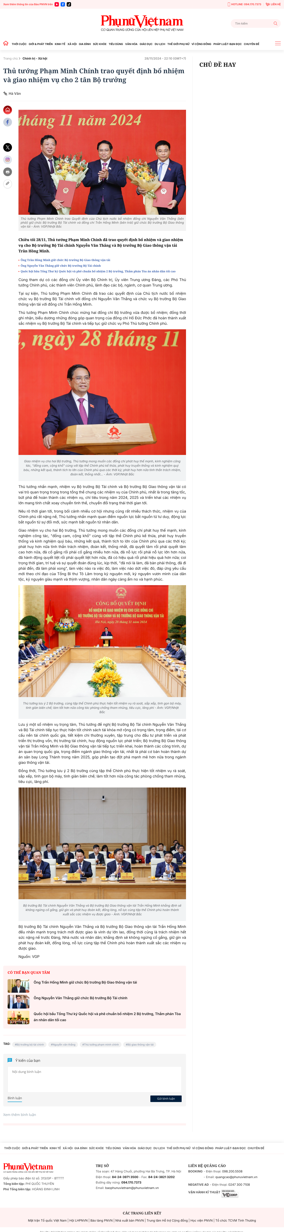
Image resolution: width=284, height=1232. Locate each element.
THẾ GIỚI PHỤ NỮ (178, 44)
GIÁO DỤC (146, 44)
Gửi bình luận (166, 1098)
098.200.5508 (232, 1171)
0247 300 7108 (239, 1185)
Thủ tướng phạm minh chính (101, 1044)
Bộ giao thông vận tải (141, 1044)
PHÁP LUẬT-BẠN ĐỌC (227, 44)
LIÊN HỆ (273, 4)
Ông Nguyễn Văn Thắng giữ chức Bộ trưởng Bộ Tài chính (61, 266)
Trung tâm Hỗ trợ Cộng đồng (167, 1220)
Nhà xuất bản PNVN (129, 1220)
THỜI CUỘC (19, 44)
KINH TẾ (60, 44)
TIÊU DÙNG (116, 44)
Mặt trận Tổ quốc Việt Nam (47, 1220)
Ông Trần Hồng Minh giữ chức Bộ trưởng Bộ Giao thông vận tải (65, 260)
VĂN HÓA (131, 44)
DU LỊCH (160, 44)
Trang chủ (10, 58)
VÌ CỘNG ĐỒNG (201, 44)
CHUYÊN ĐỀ (251, 44)
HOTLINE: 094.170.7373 (244, 4)
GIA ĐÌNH (85, 44)
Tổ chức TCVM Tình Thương (235, 1220)
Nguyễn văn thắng (64, 1044)
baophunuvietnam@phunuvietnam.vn (132, 1188)
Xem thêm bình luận (19, 1114)
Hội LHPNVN (78, 1220)
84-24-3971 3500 (125, 1177)
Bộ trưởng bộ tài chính (30, 1044)
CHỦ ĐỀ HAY (217, 64)
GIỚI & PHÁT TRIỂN (41, 44)
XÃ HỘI (72, 44)
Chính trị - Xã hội (35, 58)
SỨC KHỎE (99, 44)
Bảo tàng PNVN (101, 1220)
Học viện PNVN (202, 1220)
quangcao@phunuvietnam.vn (236, 1177)
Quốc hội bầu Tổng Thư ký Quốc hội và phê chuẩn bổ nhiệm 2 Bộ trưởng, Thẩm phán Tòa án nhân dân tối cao (98, 271)
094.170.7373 (131, 1182)
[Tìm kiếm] (256, 23)
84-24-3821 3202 (161, 1177)
